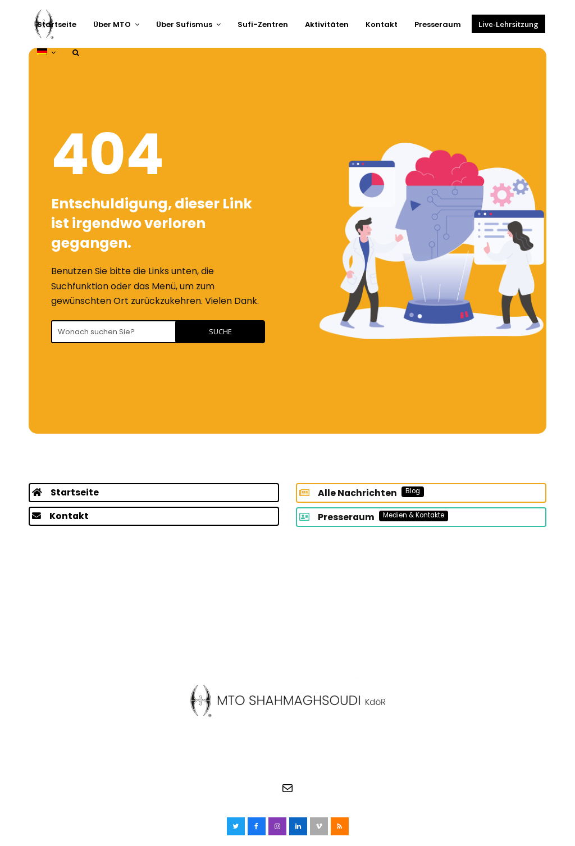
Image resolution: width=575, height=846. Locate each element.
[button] (76, 52)
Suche (235, 331)
